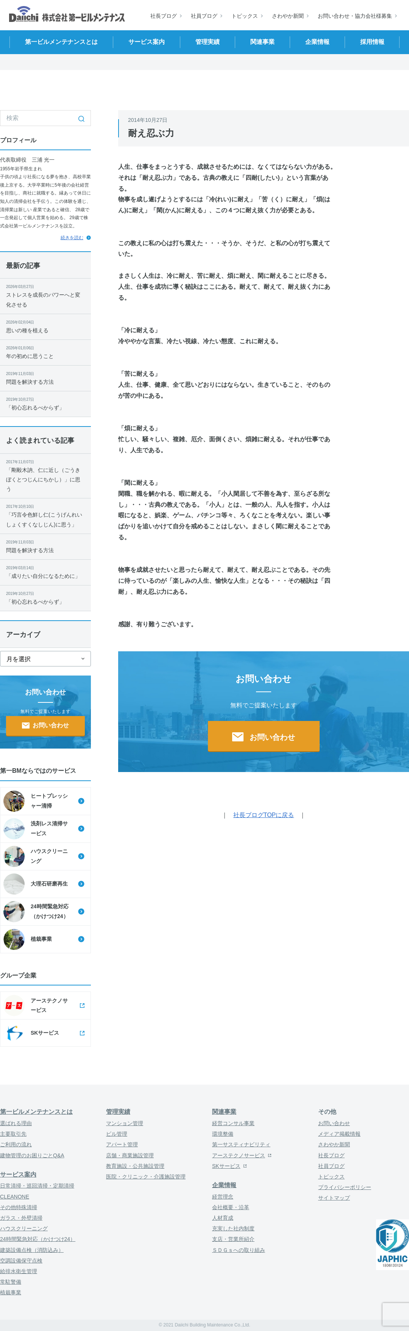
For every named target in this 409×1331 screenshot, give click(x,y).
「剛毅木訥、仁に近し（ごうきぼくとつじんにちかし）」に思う (45, 475)
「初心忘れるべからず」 (45, 403)
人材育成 (222, 1218)
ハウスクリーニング (24, 1228)
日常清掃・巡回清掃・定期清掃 (37, 1186)
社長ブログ (163, 16)
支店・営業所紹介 (233, 1239)
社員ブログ (204, 16)
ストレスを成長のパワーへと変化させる (45, 295)
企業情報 (224, 1185)
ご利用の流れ (16, 1144)
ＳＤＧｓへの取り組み (238, 1250)
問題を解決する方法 (45, 378)
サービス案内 (18, 1174)
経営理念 (222, 1197)
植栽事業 (10, 1292)
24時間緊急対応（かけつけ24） (37, 1239)
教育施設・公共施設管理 (135, 1166)
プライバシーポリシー (344, 1187)
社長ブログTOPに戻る (263, 815)
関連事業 (224, 1111)
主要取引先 (13, 1134)
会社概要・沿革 (230, 1207)
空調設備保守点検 (21, 1261)
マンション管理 (124, 1123)
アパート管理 (122, 1144)
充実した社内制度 (233, 1228)
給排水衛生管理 (18, 1271)
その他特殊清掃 (18, 1207)
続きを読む (72, 237)
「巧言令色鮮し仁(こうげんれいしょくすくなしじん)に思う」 (45, 515)
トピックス (244, 16)
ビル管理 (116, 1134)
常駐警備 (10, 1282)
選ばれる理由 (16, 1123)
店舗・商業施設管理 (130, 1155)
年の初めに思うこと (45, 352)
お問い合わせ (334, 1123)
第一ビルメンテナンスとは (36, 1111)
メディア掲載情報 (339, 1134)
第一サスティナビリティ (241, 1144)
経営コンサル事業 (233, 1123)
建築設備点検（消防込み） (32, 1250)
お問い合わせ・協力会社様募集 (355, 16)
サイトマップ (334, 1198)
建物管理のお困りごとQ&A (32, 1155)
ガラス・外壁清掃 (21, 1218)
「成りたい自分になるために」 (45, 572)
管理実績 (118, 1111)
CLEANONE (14, 1197)
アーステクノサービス (238, 1155)
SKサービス (226, 1166)
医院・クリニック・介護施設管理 (146, 1177)
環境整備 (222, 1134)
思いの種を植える (45, 326)
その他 (327, 1111)
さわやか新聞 (288, 16)
